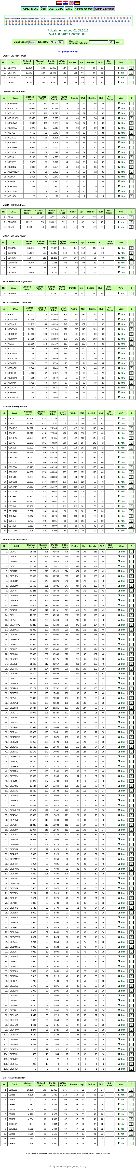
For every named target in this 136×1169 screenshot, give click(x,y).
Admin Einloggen (104, 8)
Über (43, 8)
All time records (84, 8)
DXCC (69, 8)
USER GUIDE (56, 8)
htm (122, 68)
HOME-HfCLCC (30, 8)
